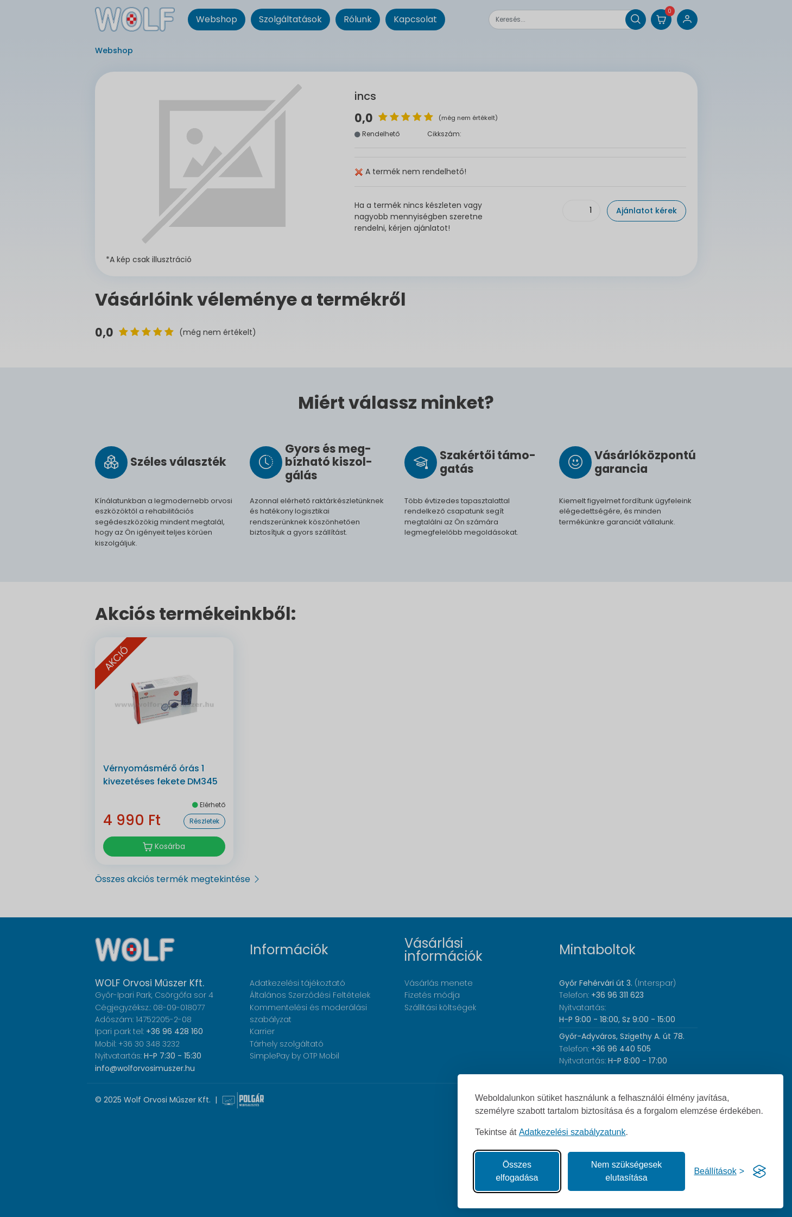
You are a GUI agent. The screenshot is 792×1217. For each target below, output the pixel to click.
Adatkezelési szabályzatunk (572, 1132)
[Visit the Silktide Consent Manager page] (759, 1171)
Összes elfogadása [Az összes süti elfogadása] (517, 1171)
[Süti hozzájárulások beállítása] (719, 1171)
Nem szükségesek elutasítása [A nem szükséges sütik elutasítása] (626, 1171)
